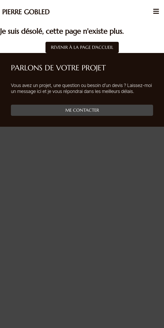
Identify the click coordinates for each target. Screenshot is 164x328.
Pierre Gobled (26, 12)
